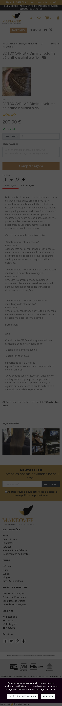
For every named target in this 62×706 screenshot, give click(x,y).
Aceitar (48, 696)
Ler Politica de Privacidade (22, 696)
